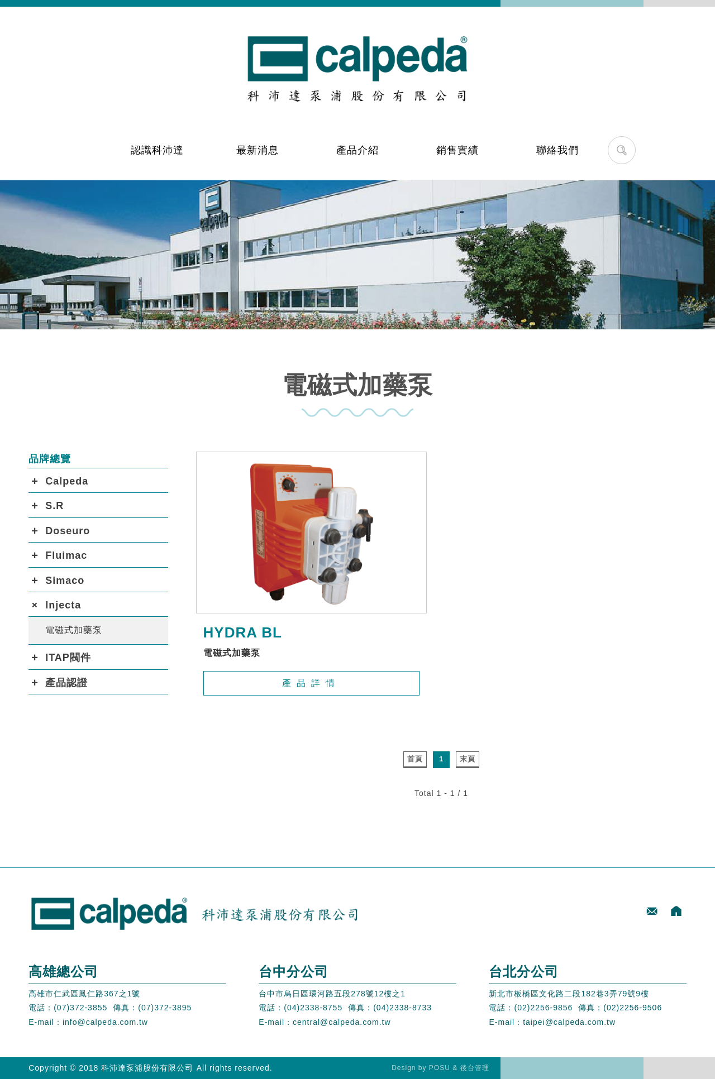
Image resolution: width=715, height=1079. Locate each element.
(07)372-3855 (80, 1007)
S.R (54, 505)
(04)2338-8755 (313, 1007)
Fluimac (66, 555)
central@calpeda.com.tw (342, 1022)
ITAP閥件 (68, 657)
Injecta (63, 605)
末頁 (467, 759)
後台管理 (474, 1068)
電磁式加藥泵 (73, 630)
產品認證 (66, 682)
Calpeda (66, 481)
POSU (439, 1068)
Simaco (64, 580)
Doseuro (67, 530)
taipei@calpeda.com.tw (569, 1022)
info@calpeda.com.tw (105, 1022)
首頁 (415, 759)
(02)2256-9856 (543, 1007)
